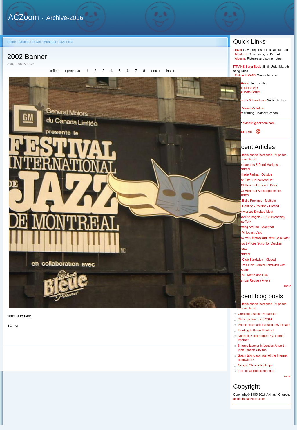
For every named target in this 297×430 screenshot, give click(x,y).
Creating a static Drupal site (257, 313)
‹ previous (72, 71)
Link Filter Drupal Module (255, 180)
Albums (24, 41)
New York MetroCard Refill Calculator (263, 238)
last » (170, 71)
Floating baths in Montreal (256, 330)
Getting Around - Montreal (256, 227)
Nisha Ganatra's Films (248, 108)
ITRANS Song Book (247, 66)
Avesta (242, 248)
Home (11, 41)
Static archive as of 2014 (255, 319)
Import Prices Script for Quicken (260, 243)
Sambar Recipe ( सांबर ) (254, 280)
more (287, 286)
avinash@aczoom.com (258, 123)
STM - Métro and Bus (253, 275)
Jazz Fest (66, 41)
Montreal (50, 41)
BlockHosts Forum (247, 92)
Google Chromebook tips (255, 365)
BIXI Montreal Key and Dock (257, 185)
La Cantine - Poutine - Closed (258, 206)
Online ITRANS (245, 75)
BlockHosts (241, 83)
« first (54, 71)
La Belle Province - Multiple (257, 200)
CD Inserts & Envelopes (250, 100)
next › (155, 71)
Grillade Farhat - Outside (255, 174)
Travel (36, 41)
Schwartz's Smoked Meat (255, 211)
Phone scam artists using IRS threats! (264, 324)
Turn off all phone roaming (256, 370)
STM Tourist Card (250, 232)
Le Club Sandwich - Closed (257, 259)
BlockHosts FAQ (246, 87)
